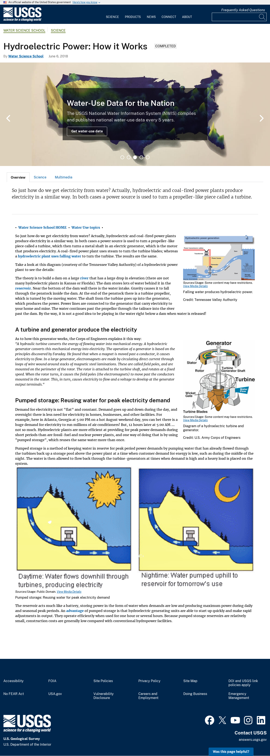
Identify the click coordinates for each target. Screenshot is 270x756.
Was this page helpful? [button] (231, 752)
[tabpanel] (135, 114)
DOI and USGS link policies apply (243, 683)
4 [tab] (141, 157)
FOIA (52, 681)
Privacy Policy (149, 681)
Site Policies (103, 681)
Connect (169, 17)
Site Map (190, 681)
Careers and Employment (148, 696)
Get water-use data (87, 131)
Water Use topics (86, 227)
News (151, 17)
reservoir (23, 288)
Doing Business (195, 694)
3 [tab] (135, 157)
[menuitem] (112, 14)
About (187, 17)
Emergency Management (238, 696)
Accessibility (13, 681)
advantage (75, 611)
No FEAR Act (13, 694)
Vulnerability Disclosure (103, 696)
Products (133, 17)
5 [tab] (148, 157)
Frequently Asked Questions (243, 10)
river (84, 278)
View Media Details (195, 286)
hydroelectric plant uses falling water (49, 256)
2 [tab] (129, 157)
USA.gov (55, 694)
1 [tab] (122, 157)
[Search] (262, 17)
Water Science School (24, 31)
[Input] (239, 17)
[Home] (22, 20)
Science (112, 17)
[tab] (18, 177)
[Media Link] (219, 258)
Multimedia (63, 177)
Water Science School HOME (42, 227)
